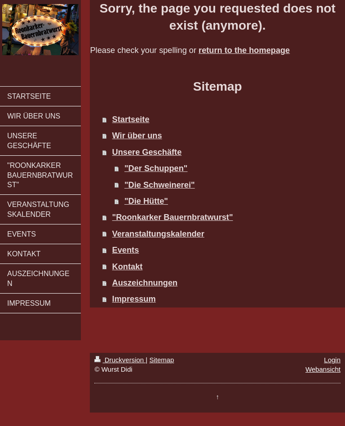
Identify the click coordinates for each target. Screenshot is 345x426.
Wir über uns (137, 135)
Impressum (134, 298)
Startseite (131, 119)
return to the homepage (244, 50)
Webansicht (323, 369)
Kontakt (127, 266)
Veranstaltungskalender (158, 233)
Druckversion (120, 360)
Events (125, 250)
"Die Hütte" (146, 201)
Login (332, 360)
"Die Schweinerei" (159, 184)
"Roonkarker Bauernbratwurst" (172, 217)
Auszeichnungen (145, 282)
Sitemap (161, 360)
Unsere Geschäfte (147, 152)
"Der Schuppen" (156, 168)
